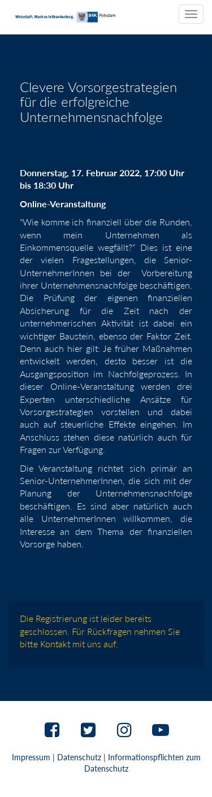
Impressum (31, 757)
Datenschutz (79, 757)
